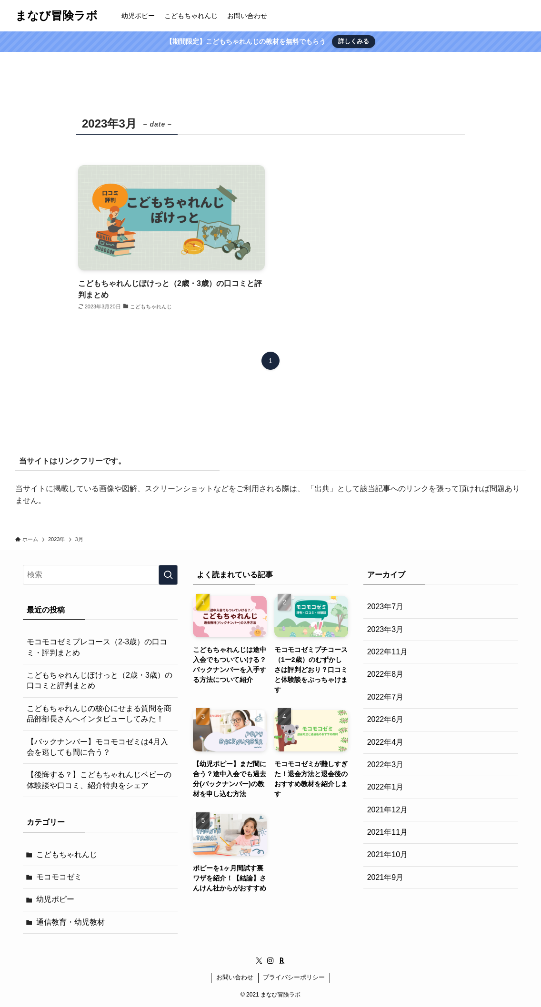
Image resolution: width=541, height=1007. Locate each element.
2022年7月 (385, 697)
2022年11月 (387, 652)
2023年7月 (385, 606)
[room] (282, 961)
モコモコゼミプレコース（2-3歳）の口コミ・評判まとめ (97, 647)
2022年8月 (385, 674)
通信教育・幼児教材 (70, 922)
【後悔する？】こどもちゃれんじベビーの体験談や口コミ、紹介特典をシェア (99, 779)
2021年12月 (387, 810)
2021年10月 (387, 854)
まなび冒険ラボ (56, 15)
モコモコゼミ (59, 877)
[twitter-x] (259, 961)
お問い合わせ (234, 977)
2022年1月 (385, 787)
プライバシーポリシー (294, 977)
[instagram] (270, 961)
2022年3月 (385, 764)
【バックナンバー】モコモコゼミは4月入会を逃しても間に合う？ (97, 747)
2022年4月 (385, 742)
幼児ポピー (55, 899)
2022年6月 (385, 719)
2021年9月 (385, 877)
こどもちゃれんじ (66, 854)
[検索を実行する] (168, 575)
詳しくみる (353, 41)
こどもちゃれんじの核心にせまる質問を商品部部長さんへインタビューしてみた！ (99, 713)
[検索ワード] (100, 575)
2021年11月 (387, 832)
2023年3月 (385, 629)
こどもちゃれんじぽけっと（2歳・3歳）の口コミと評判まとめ (99, 680)
